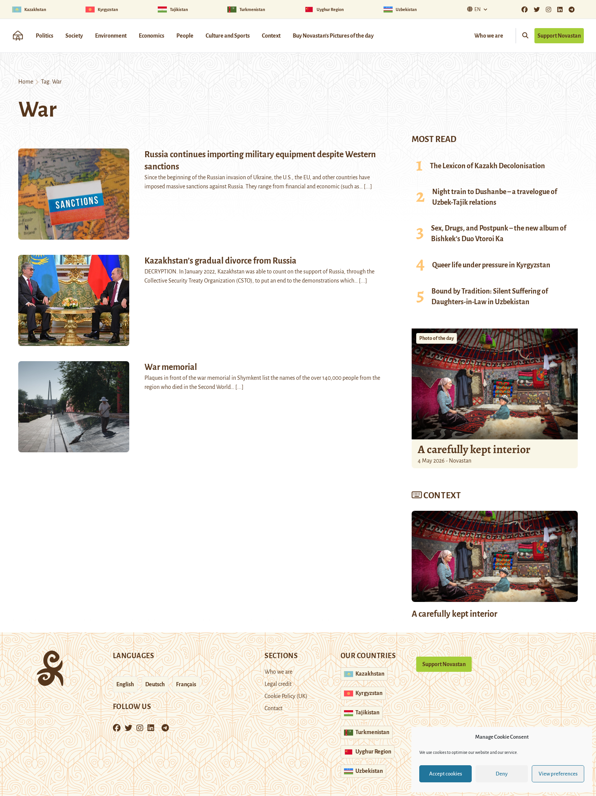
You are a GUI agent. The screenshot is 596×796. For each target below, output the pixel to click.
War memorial (170, 367)
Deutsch (155, 684)
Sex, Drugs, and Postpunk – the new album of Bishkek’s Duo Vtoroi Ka (498, 233)
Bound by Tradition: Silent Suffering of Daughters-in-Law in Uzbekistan (489, 296)
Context (271, 36)
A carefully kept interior (474, 449)
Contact (273, 708)
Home (25, 82)
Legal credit (278, 684)
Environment (111, 36)
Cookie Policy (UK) (286, 696)
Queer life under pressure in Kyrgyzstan (491, 265)
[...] (368, 186)
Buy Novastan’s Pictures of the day (333, 36)
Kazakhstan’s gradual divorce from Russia (220, 260)
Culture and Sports (228, 36)
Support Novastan (559, 36)
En (473, 9)
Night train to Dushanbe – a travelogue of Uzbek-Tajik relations (494, 197)
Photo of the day (436, 338)
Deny (502, 774)
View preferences (558, 774)
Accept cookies (445, 774)
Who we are (488, 36)
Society (74, 36)
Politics (44, 36)
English (125, 684)
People (184, 36)
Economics (151, 36)
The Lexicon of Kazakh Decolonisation (487, 166)
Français (186, 684)
